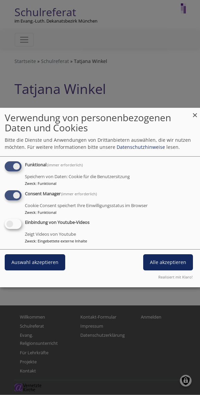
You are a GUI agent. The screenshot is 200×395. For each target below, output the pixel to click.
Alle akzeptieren (168, 262)
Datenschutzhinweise (141, 147)
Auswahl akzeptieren (34, 262)
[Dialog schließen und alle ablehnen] (195, 112)
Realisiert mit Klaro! (175, 276)
